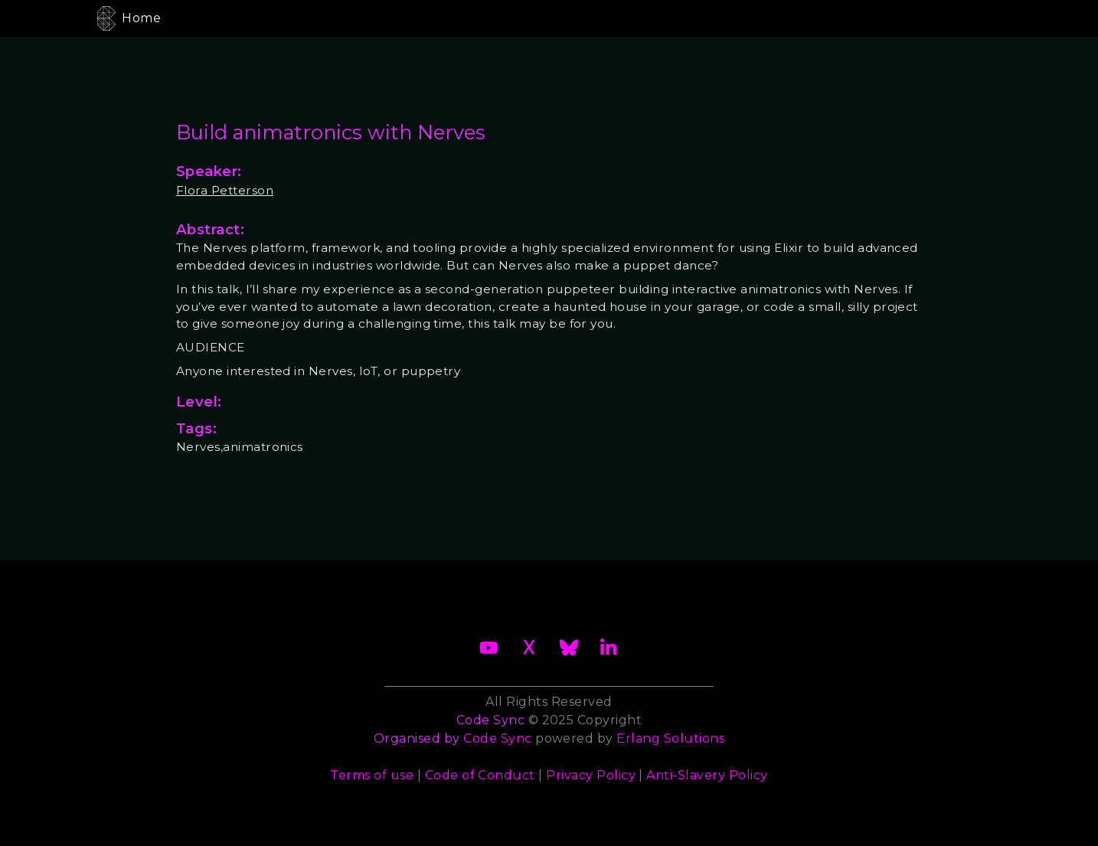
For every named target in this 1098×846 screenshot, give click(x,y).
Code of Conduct (480, 775)
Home (141, 18)
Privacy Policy (591, 775)
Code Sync (497, 738)
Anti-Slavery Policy (706, 775)
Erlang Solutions (670, 738)
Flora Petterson (224, 190)
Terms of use (371, 775)
